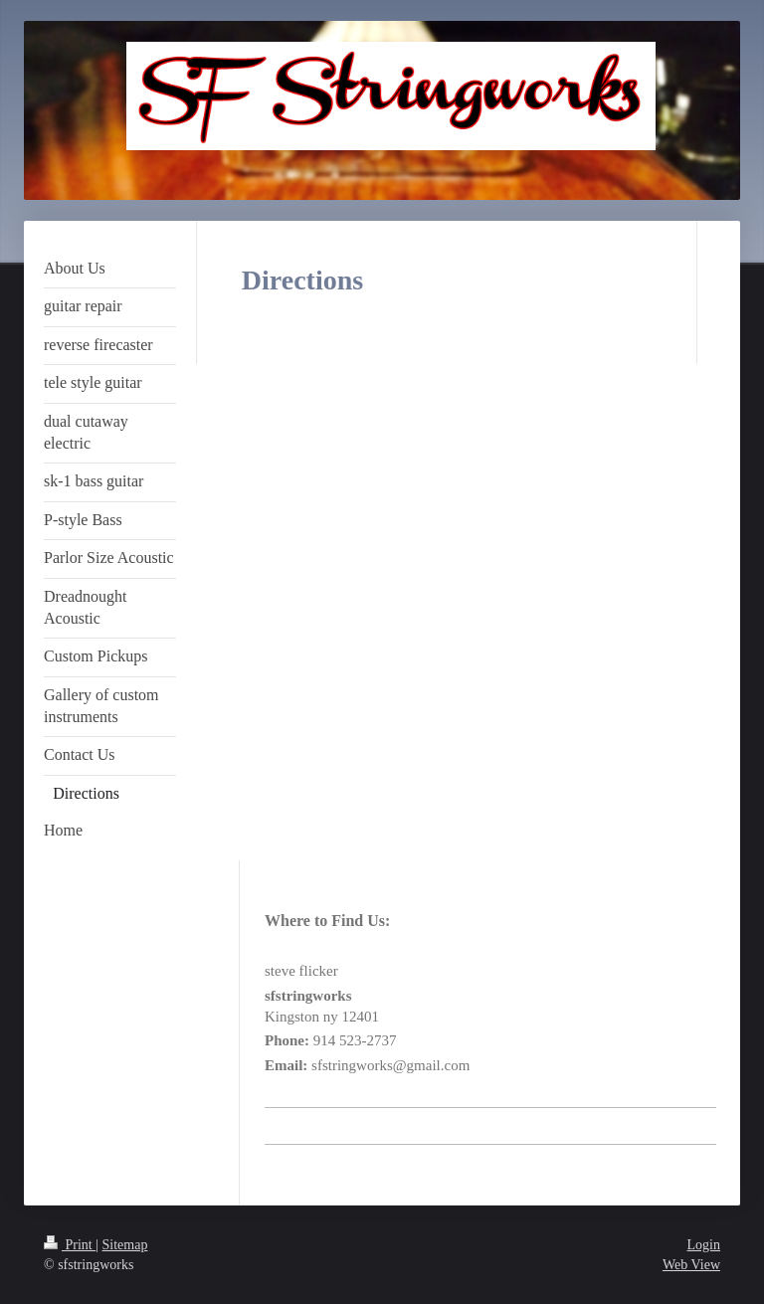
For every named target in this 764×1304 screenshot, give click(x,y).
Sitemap (125, 1244)
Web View (691, 1264)
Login (703, 1244)
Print (70, 1244)
